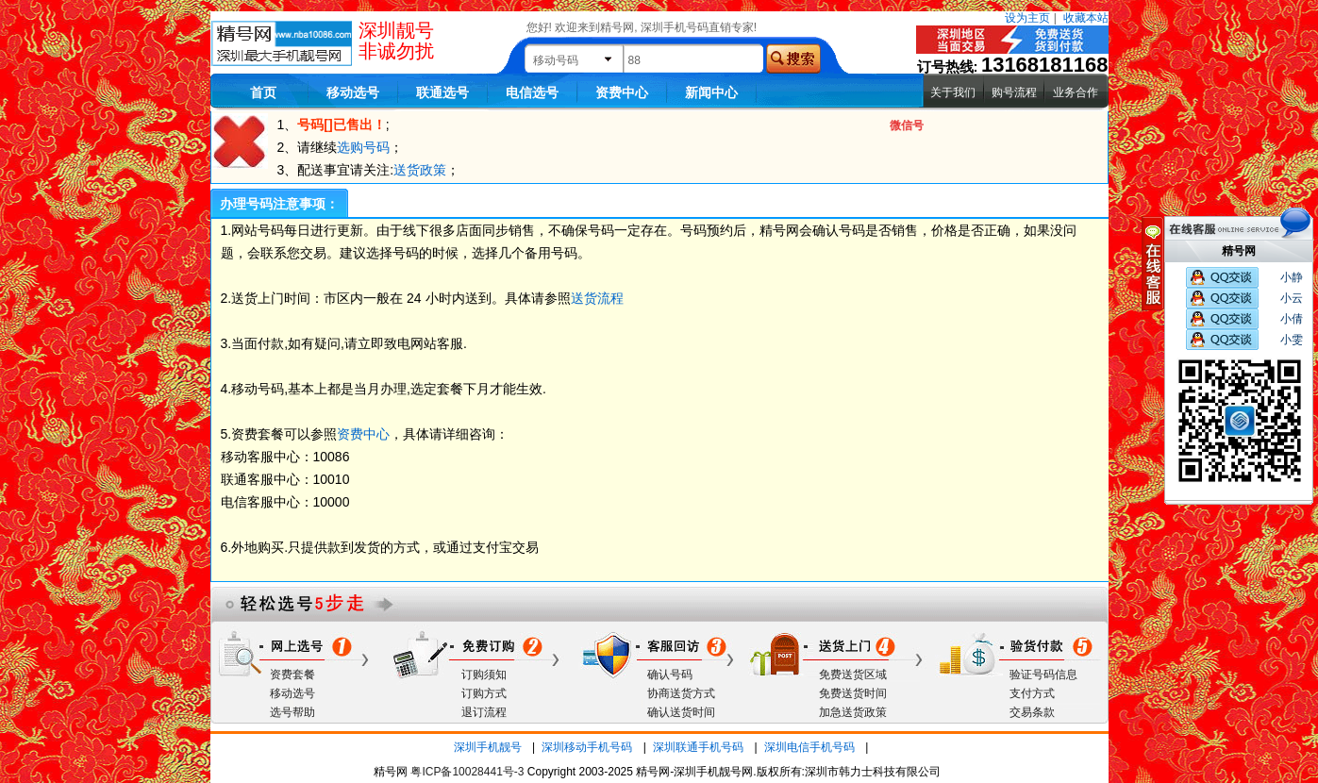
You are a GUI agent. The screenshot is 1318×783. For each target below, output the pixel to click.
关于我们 (953, 92)
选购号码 (363, 147)
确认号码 (669, 674)
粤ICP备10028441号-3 (467, 771)
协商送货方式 (681, 693)
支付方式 (1032, 693)
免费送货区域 (853, 674)
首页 (263, 92)
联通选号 (442, 92)
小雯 (1291, 339)
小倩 (1291, 318)
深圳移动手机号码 (587, 747)
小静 (1291, 277)
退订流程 (484, 712)
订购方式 (484, 693)
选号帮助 (292, 712)
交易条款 (1032, 712)
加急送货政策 (853, 712)
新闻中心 (711, 92)
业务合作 (1075, 92)
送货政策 (419, 169)
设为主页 (1027, 18)
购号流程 (1014, 92)
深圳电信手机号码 (809, 747)
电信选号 (532, 92)
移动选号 (352, 92)
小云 (1291, 298)
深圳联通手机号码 (698, 747)
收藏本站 (1086, 18)
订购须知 (484, 674)
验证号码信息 (1043, 674)
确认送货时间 (681, 712)
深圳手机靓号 (488, 747)
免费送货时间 (853, 693)
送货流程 (597, 298)
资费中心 (621, 92)
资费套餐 (292, 674)
